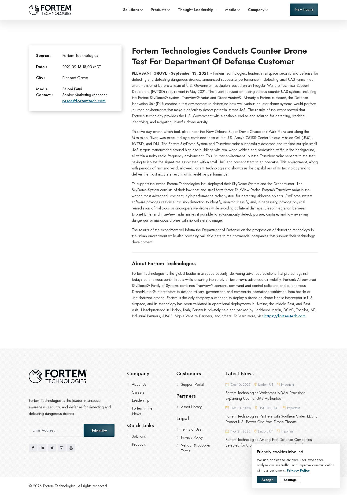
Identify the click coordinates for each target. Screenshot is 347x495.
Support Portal (192, 384)
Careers (138, 392)
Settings (290, 479)
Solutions (131, 9)
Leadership (140, 400)
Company (256, 9)
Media (230, 9)
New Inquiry (304, 9)
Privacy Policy (192, 437)
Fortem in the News (142, 411)
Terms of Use (191, 429)
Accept (267, 479)
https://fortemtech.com (284, 316)
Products (158, 9)
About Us (139, 384)
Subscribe (99, 430)
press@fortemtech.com (84, 101)
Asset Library (191, 407)
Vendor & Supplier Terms (195, 448)
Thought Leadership (196, 9)
